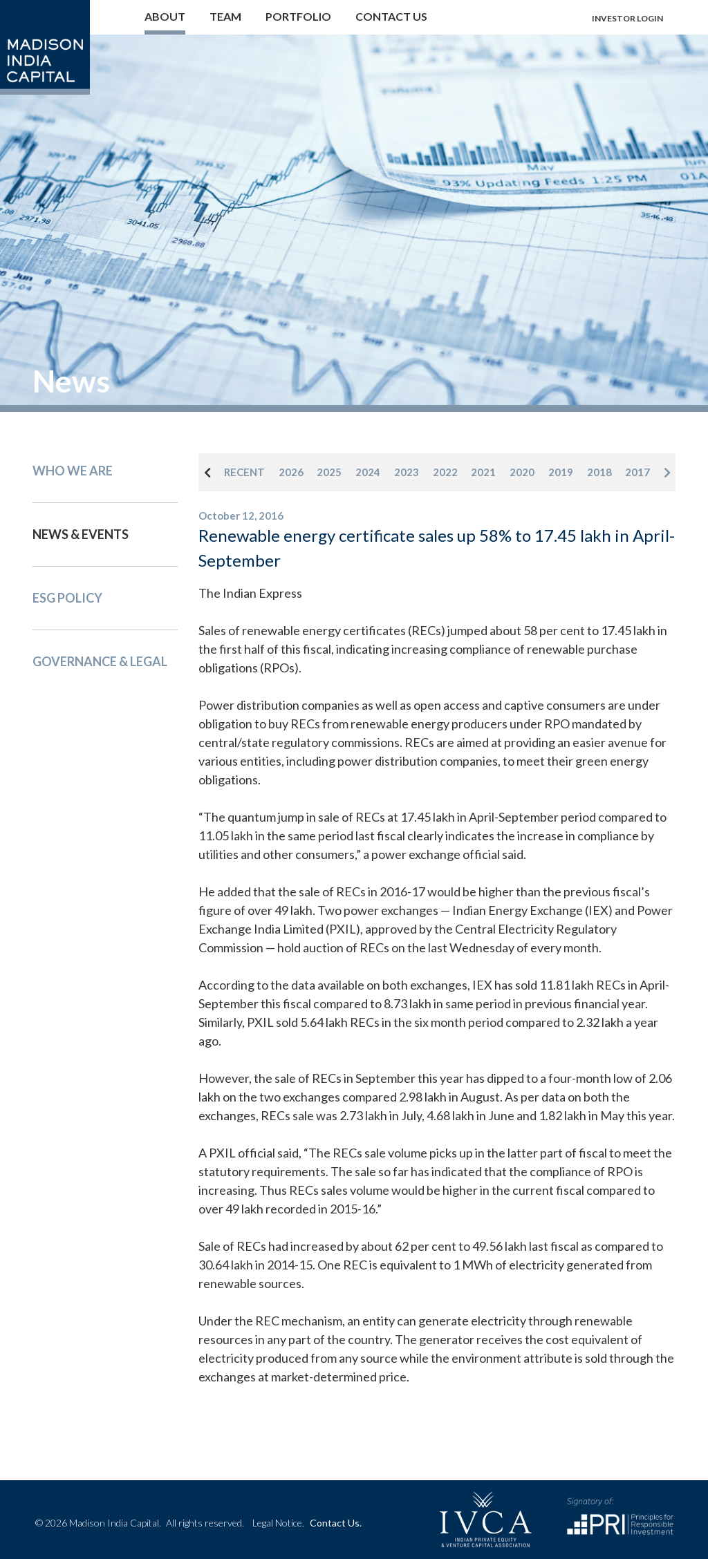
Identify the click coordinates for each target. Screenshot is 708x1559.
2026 (291, 472)
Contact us (391, 16)
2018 (599, 472)
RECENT (244, 472)
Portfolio (298, 16)
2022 (445, 472)
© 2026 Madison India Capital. (139, 1523)
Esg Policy (67, 597)
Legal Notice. (278, 1523)
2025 (329, 472)
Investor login (627, 18)
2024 (367, 472)
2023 (406, 472)
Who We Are (72, 470)
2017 (637, 472)
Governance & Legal (99, 661)
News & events (80, 534)
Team (225, 16)
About (165, 16)
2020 (522, 472)
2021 (483, 472)
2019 (560, 472)
